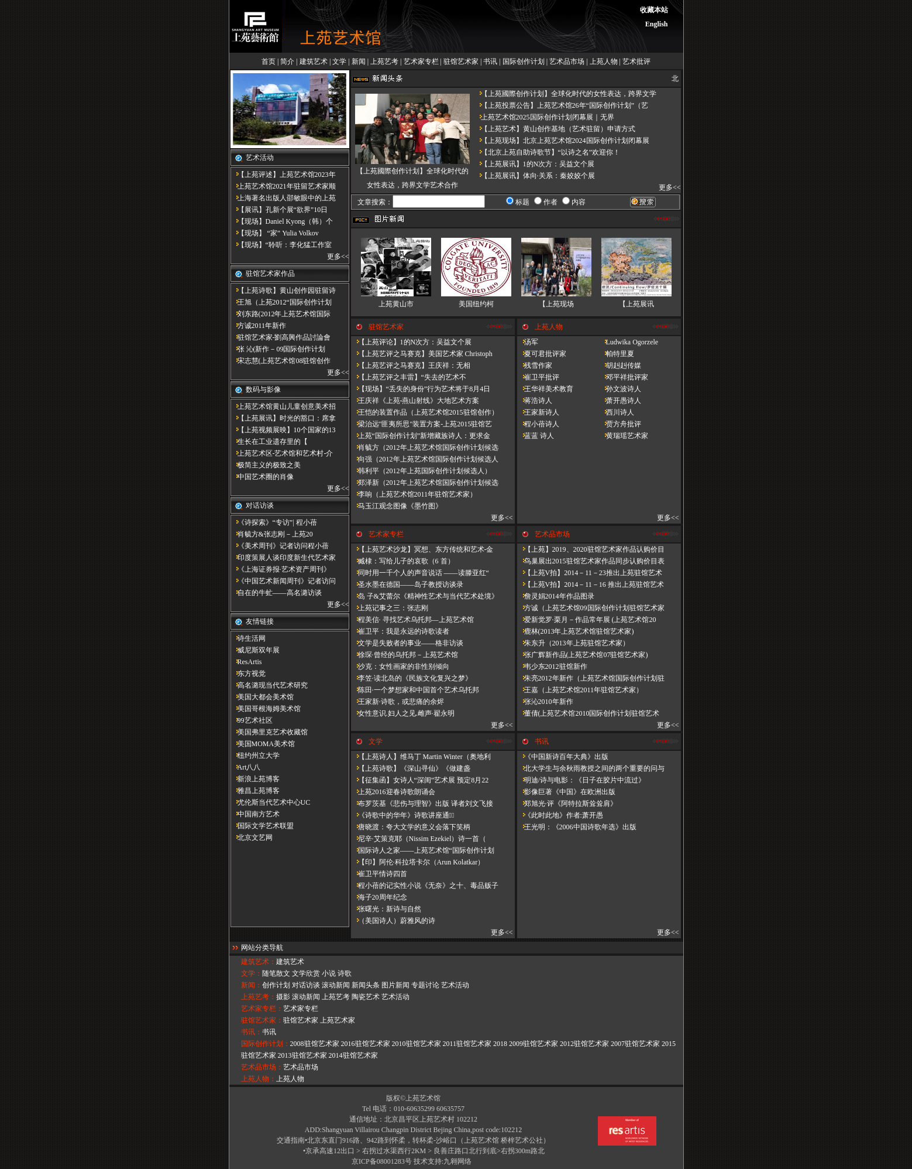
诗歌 (345, 973)
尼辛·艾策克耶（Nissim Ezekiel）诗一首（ (419, 839)
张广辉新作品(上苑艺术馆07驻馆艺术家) (582, 655)
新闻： (251, 985)
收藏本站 (654, 10)
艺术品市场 (566, 61)
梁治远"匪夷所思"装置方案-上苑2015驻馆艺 (422, 424)
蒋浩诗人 (534, 400)
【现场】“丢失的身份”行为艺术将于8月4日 (421, 389)
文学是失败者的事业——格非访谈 (407, 643)
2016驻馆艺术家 (365, 1044)
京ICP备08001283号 (382, 1161)
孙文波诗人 (620, 389)
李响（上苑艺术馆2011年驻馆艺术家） (414, 494)
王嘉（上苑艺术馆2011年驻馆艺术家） (580, 690)
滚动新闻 (336, 985)
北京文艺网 (251, 837)
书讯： (251, 1032)
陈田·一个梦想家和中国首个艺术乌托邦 (415, 690)
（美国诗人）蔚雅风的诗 (393, 921)
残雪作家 (534, 365)
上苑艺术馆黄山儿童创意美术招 (283, 406)
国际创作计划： (265, 1044)
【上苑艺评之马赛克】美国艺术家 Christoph (422, 354)
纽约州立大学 (255, 755)
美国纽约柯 (476, 304)
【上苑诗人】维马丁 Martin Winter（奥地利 (421, 757)
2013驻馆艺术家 (302, 1055)
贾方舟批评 (620, 424)
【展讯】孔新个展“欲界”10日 (279, 210)
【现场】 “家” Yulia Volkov (274, 233)
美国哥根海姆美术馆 (265, 709)
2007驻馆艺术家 (635, 1044)
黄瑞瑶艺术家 (623, 436)
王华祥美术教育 (545, 389)
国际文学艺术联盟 (262, 826)
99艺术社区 (251, 720)
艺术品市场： (262, 1067)
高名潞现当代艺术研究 (269, 685)
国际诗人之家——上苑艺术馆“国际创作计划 (422, 850)
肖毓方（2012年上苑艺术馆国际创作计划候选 (424, 447)
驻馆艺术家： (262, 1020)
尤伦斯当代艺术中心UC (270, 802)
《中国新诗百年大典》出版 (562, 757)
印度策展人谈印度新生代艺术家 (283, 557)
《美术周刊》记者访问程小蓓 (279, 546)
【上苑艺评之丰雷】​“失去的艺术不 (408, 377)
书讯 (490, 61)
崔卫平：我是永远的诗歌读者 (400, 631)
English (656, 24)
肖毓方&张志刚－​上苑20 (271, 534)
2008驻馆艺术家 (314, 1044)
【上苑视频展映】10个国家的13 (283, 430)
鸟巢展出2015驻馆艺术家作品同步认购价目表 (591, 561)
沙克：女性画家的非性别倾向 (400, 666)
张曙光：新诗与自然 (386, 909)
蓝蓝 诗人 (535, 436)
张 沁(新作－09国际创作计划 (278, 349)
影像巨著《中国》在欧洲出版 (566, 792)
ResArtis (246, 662)
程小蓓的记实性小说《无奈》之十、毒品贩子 (424, 885)
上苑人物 (604, 61)
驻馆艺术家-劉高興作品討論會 (280, 337)
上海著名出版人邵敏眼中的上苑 (283, 198)
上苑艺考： (258, 997)
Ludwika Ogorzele (629, 342)
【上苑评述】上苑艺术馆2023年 (283, 174)
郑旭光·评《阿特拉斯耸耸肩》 (567, 803)
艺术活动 (455, 985)
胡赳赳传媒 (620, 365)
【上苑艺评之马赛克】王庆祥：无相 (410, 365)
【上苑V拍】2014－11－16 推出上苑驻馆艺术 (590, 584)
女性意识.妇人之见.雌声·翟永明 (403, 713)
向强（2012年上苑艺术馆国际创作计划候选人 (424, 459)
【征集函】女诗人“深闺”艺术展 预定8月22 (420, 780)
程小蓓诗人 (538, 424)
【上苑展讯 (636, 304)
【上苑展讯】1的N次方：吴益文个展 (534, 164)
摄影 (283, 997)
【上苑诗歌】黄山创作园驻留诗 (283, 290)
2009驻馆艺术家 (533, 1044)
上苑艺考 (384, 61)
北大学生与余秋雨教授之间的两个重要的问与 (591, 768)
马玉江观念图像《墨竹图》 (396, 506)
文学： (251, 973)
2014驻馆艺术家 (353, 1055)
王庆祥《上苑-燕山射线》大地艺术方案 (415, 400)
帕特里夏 (616, 354)
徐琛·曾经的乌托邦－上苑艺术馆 (404, 655)
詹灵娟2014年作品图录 (555, 596)
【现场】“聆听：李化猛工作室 (281, 245)
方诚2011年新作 (258, 326)
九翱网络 (457, 1161)
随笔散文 (276, 973)
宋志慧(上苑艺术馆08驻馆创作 (280, 361)
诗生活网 (248, 638)
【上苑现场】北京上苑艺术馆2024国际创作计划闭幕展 (561, 140)
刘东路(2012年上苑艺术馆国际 (280, 314)
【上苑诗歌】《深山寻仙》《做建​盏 (410, 768)
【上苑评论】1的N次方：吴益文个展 (411, 342)
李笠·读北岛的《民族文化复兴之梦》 (411, 678)
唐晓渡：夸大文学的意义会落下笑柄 (410, 827)
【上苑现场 (556, 304)
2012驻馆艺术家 (584, 1044)
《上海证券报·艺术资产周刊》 (280, 569)
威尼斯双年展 (255, 650)
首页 (268, 61)
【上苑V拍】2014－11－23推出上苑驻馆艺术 (589, 573)
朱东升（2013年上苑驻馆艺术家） (573, 643)
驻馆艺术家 (461, 61)
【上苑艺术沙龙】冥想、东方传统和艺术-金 (422, 549)
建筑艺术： (258, 962)
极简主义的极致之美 (265, 465)
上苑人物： (258, 1079)
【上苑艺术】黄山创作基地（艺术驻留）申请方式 (554, 129)
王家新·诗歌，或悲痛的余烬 (397, 702)
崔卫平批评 (538, 377)
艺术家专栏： (262, 1008)
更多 (334, 256)
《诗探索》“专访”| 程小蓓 (273, 522)
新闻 (359, 61)
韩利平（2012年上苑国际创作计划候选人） (421, 471)
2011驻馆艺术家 (467, 1044)
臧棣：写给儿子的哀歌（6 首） (403, 561)
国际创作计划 (524, 61)
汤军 (527, 342)
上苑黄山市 (396, 304)
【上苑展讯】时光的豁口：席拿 (283, 418)
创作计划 (276, 985)
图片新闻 (395, 985)
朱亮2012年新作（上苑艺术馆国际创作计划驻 (591, 678)
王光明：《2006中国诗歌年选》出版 (576, 827)
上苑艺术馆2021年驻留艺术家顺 (283, 186)
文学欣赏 (306, 973)
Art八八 (245, 767)
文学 (339, 61)
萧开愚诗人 (620, 400)
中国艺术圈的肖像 (262, 477)
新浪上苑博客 (255, 779)
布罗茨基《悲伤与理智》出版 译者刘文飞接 (422, 803)
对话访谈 (306, 985)
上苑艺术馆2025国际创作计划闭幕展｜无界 (544, 117)
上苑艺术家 (337, 1020)
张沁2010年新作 (545, 702)
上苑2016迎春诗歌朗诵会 (393, 792)
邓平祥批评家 (623, 377)
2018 (500, 1044)
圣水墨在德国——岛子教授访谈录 (407, 584)
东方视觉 (248, 673)
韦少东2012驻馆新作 (552, 666)
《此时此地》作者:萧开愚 (560, 815)
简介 (287, 61)
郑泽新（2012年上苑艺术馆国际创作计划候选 (424, 482)
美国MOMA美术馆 (262, 744)
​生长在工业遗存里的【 (269, 441)
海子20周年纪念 (379, 897)
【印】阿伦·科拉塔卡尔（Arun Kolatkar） (418, 862)
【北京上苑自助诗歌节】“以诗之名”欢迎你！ (547, 152)
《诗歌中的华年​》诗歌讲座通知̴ (403, 815)
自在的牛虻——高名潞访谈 (276, 593)
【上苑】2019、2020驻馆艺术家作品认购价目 (591, 549)
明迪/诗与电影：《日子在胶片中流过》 (581, 780)
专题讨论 (425, 985)
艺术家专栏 (421, 61)
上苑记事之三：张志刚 (389, 608)
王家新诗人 (538, 412)
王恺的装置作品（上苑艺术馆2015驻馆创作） (424, 412)
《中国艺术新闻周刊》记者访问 (283, 581)
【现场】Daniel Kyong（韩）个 (281, 221)
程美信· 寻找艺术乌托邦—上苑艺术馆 (412, 620)
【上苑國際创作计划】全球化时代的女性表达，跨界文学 (565, 94)
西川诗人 (616, 412)
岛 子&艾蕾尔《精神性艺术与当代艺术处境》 (424, 596)
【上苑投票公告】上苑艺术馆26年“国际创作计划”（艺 (561, 105)
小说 (329, 973)
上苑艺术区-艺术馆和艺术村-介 (281, 453)
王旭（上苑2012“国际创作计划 (281, 302)
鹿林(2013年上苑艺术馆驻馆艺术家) (575, 631)
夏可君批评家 (541, 354)
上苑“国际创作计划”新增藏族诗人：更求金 (421, 436)
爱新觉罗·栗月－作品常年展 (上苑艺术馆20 (586, 620)
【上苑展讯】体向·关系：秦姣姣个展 (534, 176)
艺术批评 (636, 61)
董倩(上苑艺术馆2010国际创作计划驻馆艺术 (588, 713)
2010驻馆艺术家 (416, 1044)
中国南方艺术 (255, 814)
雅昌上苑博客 (255, 791)
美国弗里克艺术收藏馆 (269, 732)
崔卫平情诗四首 (379, 874)
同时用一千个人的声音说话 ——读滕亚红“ (420, 573)
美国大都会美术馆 (262, 697)
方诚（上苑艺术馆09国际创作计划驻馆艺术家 (591, 608)
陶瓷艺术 (366, 997)
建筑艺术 (314, 61)
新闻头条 (366, 985)
